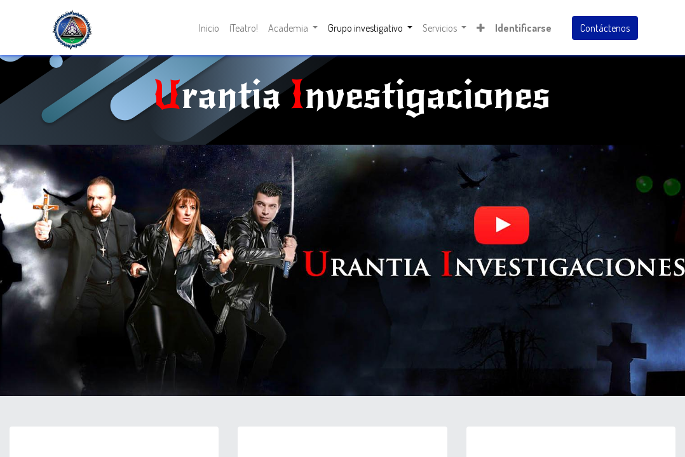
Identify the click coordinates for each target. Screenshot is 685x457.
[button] (480, 28)
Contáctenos (605, 28)
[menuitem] (209, 28)
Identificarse (523, 28)
